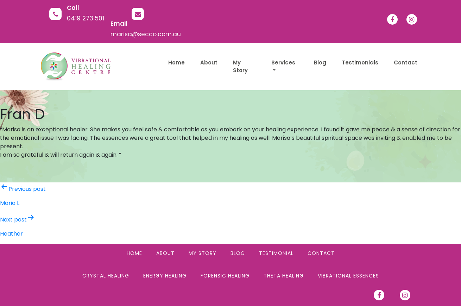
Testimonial (276, 253)
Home (134, 253)
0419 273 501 (85, 18)
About (165, 253)
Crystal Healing (105, 275)
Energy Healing (165, 275)
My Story (202, 253)
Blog (237, 253)
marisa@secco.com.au (145, 34)
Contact (321, 253)
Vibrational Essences (348, 275)
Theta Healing (284, 275)
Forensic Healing (225, 275)
